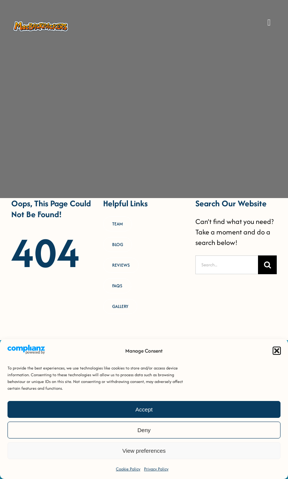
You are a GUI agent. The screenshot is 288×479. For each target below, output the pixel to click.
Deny (143, 430)
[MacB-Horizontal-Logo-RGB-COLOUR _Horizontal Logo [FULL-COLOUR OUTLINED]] (41, 23)
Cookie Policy (128, 469)
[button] (276, 350)
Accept (144, 409)
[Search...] (226, 264)
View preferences (144, 450)
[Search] (267, 264)
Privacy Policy (156, 469)
